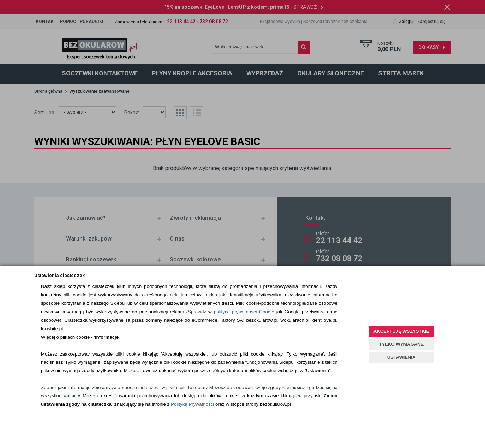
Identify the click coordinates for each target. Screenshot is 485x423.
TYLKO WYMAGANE (401, 344)
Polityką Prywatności (192, 404)
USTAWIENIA (401, 357)
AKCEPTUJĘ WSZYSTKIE (401, 331)
